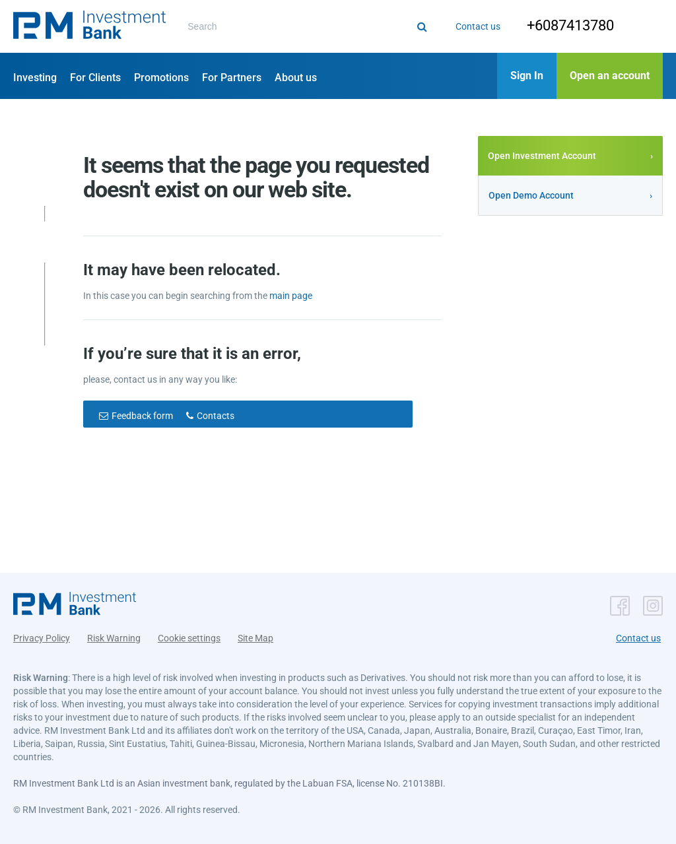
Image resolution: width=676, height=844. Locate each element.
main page (290, 295)
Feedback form (142, 415)
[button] (89, 26)
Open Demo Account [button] (531, 195)
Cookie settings (189, 633)
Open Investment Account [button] (542, 155)
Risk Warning (114, 633)
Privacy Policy (41, 633)
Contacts (215, 415)
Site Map (255, 633)
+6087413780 (559, 25)
